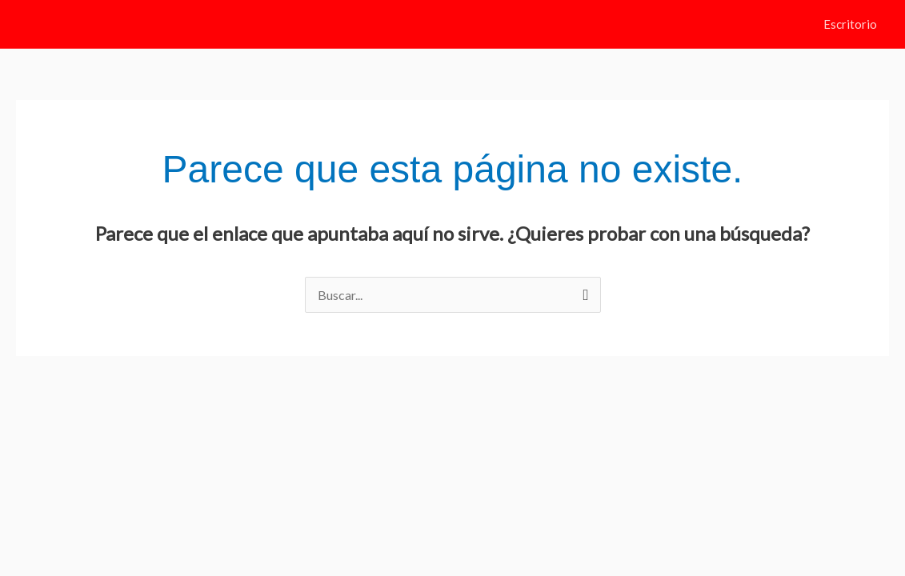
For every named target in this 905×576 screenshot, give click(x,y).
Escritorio (850, 24)
